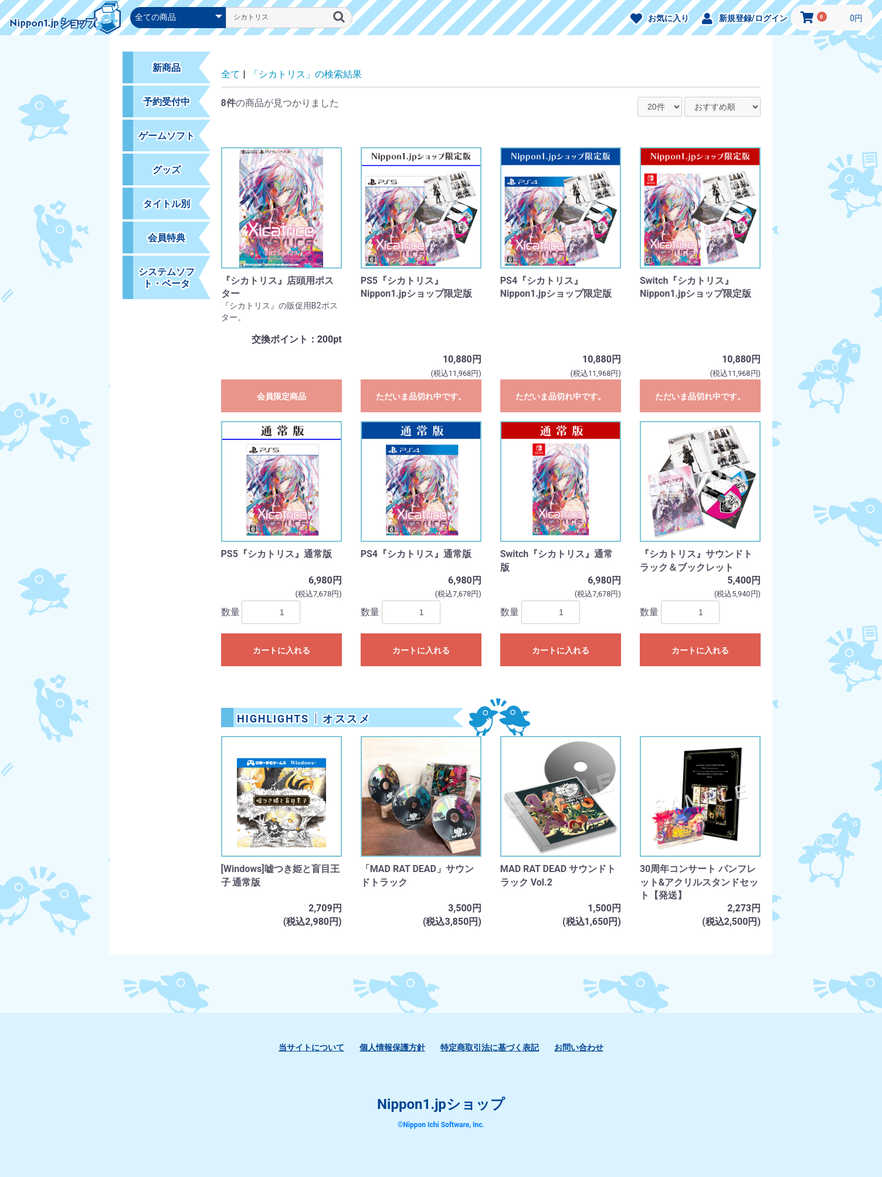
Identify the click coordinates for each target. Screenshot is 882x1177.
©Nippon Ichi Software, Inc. (441, 1125)
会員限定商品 (281, 396)
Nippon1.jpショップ (441, 1104)
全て (230, 74)
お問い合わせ (578, 1047)
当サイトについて (311, 1047)
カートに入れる (281, 650)
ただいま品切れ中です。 (421, 396)
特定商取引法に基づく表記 (489, 1047)
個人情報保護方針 (392, 1047)
